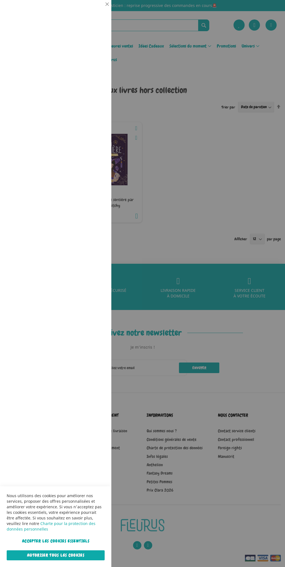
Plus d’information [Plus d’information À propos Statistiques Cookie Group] (90, 116)
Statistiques (96, 76)
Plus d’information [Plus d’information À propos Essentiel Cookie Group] (90, 51)
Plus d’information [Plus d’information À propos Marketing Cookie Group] (90, 175)
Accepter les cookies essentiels (55, 541)
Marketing (96, 140)
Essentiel (96, 11)
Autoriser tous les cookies (55, 555)
